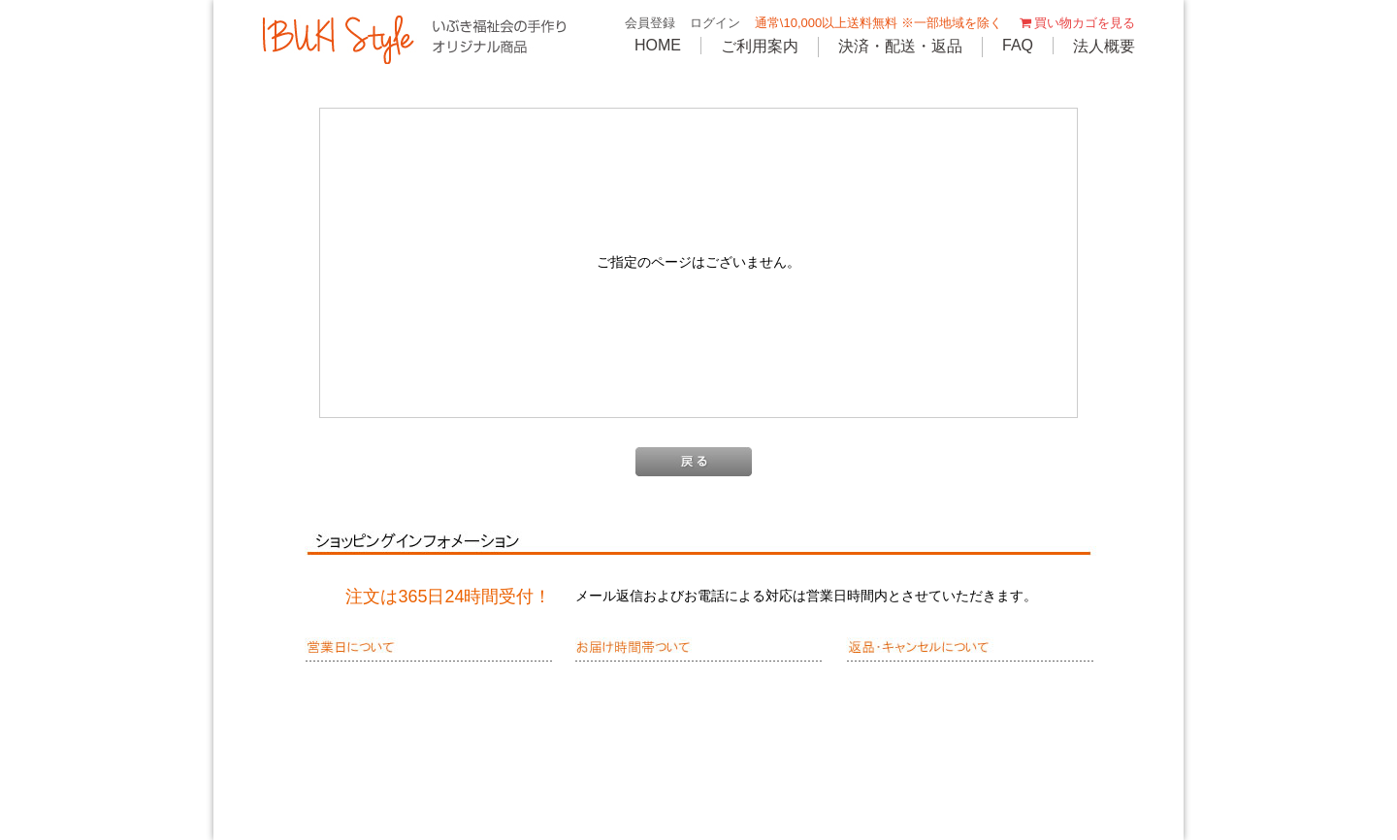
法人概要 (1104, 46)
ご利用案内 (759, 46)
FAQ (1017, 45)
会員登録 (650, 23)
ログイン (715, 23)
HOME (657, 45)
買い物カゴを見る (1076, 23)
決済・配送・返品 (900, 46)
